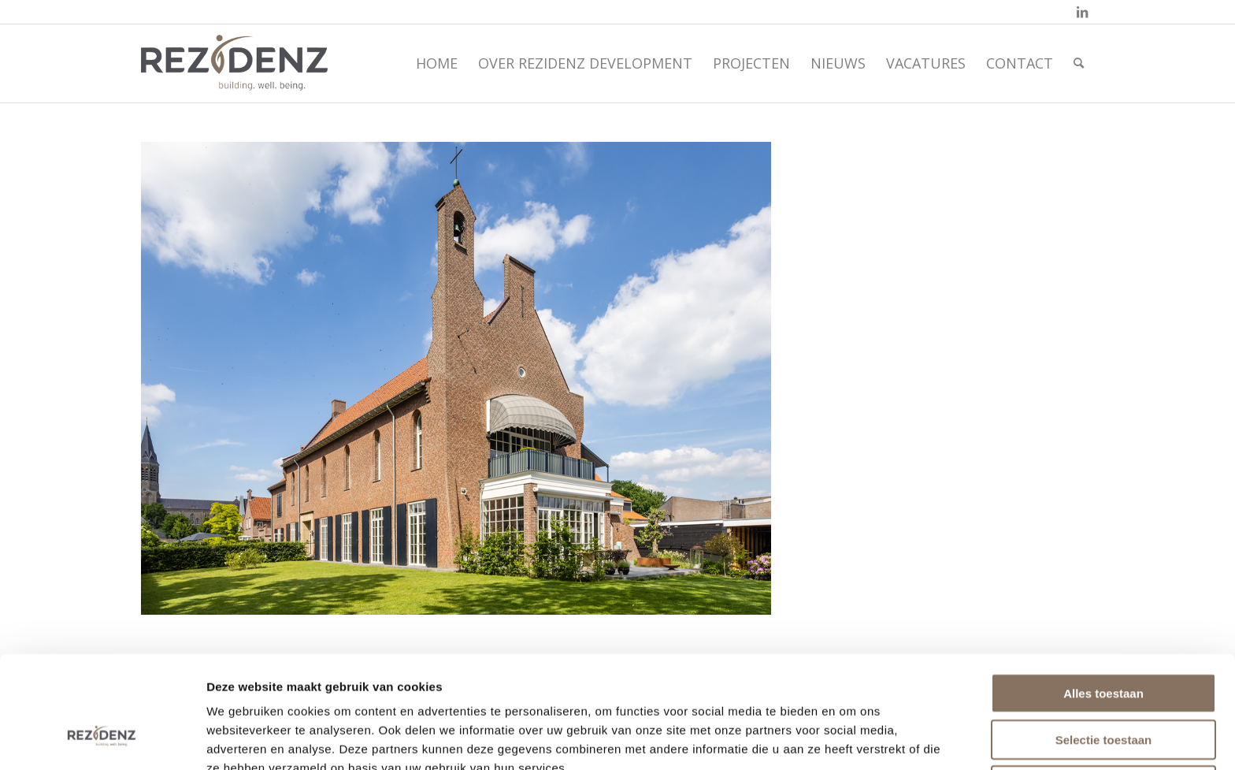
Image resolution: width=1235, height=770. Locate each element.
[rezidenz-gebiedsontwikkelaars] (234, 63)
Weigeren (1103, 689)
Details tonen (854, 739)
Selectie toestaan (1103, 643)
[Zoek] (1078, 63)
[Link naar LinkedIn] (1082, 12)
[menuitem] (437, 63)
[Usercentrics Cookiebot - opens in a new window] (102, 739)
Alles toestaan (1103, 597)
